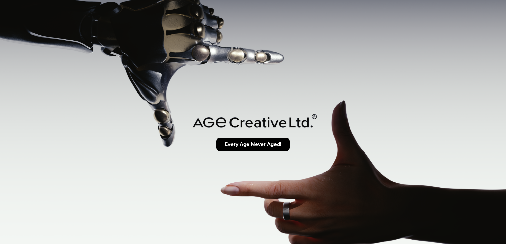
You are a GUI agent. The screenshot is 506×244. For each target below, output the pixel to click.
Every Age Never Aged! (253, 144)
